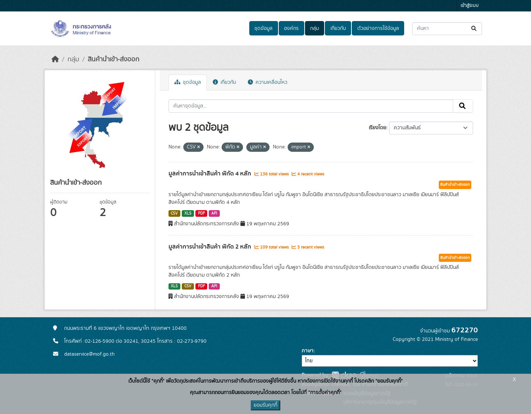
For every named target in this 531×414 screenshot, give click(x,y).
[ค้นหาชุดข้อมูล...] (447, 28)
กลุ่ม (314, 28)
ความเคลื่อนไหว (267, 82)
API (214, 213)
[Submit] (474, 28)
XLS (187, 213)
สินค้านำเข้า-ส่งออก (113, 59)
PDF (201, 213)
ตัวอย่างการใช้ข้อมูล (378, 28)
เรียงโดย (377, 127)
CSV (174, 213)
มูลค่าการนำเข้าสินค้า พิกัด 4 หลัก (211, 173)
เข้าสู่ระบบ (470, 5)
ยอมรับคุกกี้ (265, 405)
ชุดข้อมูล (263, 28)
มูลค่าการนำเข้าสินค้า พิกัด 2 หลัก (211, 247)
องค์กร (291, 28)
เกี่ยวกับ (338, 28)
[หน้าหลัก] (55, 59)
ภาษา (307, 351)
